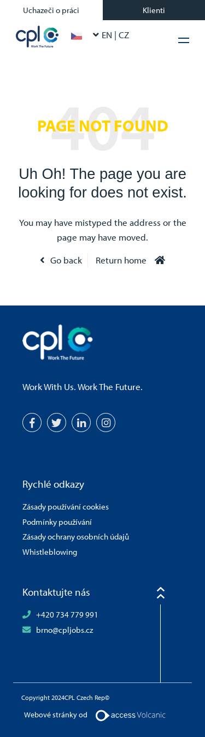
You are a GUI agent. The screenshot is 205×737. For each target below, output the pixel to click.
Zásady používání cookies (65, 506)
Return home (121, 260)
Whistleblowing (49, 551)
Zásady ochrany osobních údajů (75, 536)
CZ (124, 34)
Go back (66, 260)
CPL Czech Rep (37, 36)
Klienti (154, 9)
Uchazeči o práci (51, 9)
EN (108, 34)
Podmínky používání (57, 521)
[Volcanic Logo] (130, 715)
